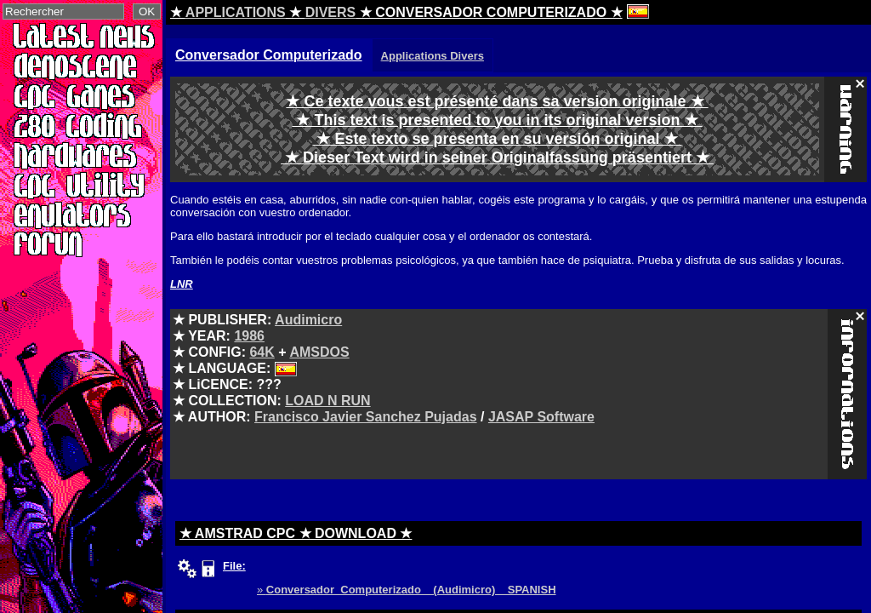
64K (261, 352)
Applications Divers (432, 55)
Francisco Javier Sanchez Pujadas (365, 417)
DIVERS (330, 12)
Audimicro (308, 319)
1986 (249, 336)
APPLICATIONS (235, 12)
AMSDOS (319, 352)
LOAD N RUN (327, 400)
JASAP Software (541, 417)
